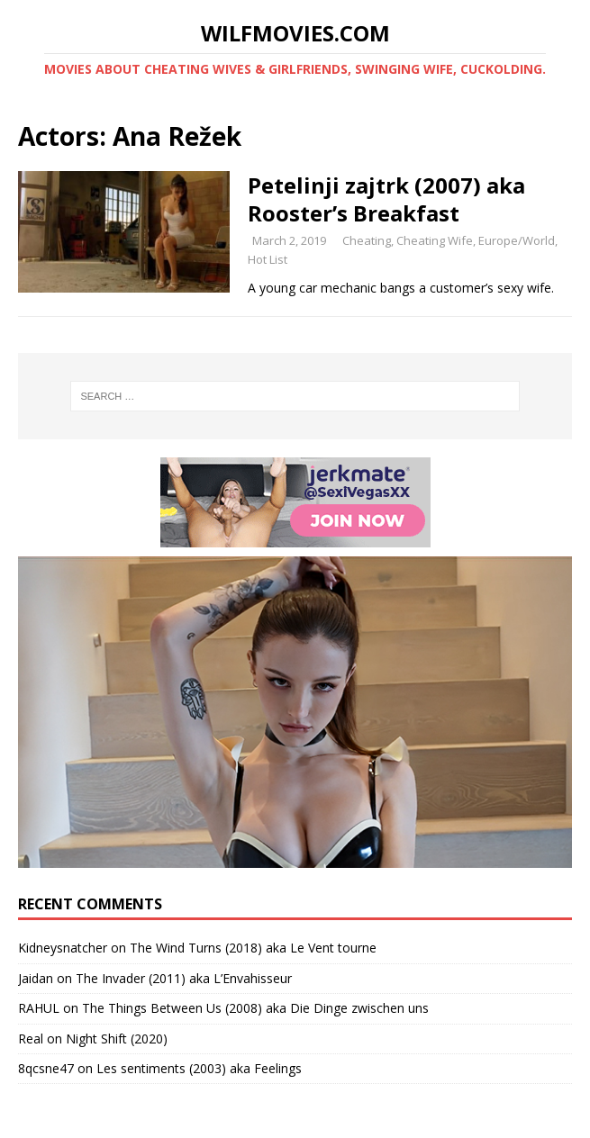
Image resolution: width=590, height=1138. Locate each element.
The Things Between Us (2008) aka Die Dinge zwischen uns (255, 1007)
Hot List (267, 259)
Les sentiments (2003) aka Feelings (199, 1068)
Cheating (366, 240)
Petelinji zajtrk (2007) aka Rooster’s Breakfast (386, 199)
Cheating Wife (434, 240)
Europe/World (516, 240)
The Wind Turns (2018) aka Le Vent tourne (253, 947)
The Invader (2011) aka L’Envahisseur (184, 978)
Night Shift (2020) (117, 1038)
